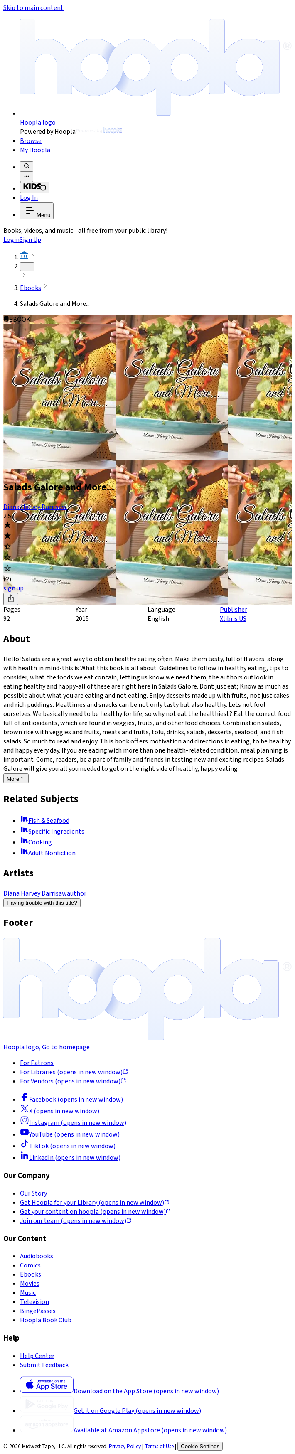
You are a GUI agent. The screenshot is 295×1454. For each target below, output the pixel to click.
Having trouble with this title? (42, 903)
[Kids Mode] (34, 187)
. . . (27, 266)
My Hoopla (35, 150)
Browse (31, 140)
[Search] (26, 166)
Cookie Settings (200, 1446)
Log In (29, 197)
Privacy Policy (125, 1446)
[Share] (10, 599)
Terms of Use (159, 1446)
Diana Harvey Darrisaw (35, 507)
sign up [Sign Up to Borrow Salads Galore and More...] (13, 588)
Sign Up (30, 239)
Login (11, 239)
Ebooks (30, 288)
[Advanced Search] (26, 177)
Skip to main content (33, 7)
